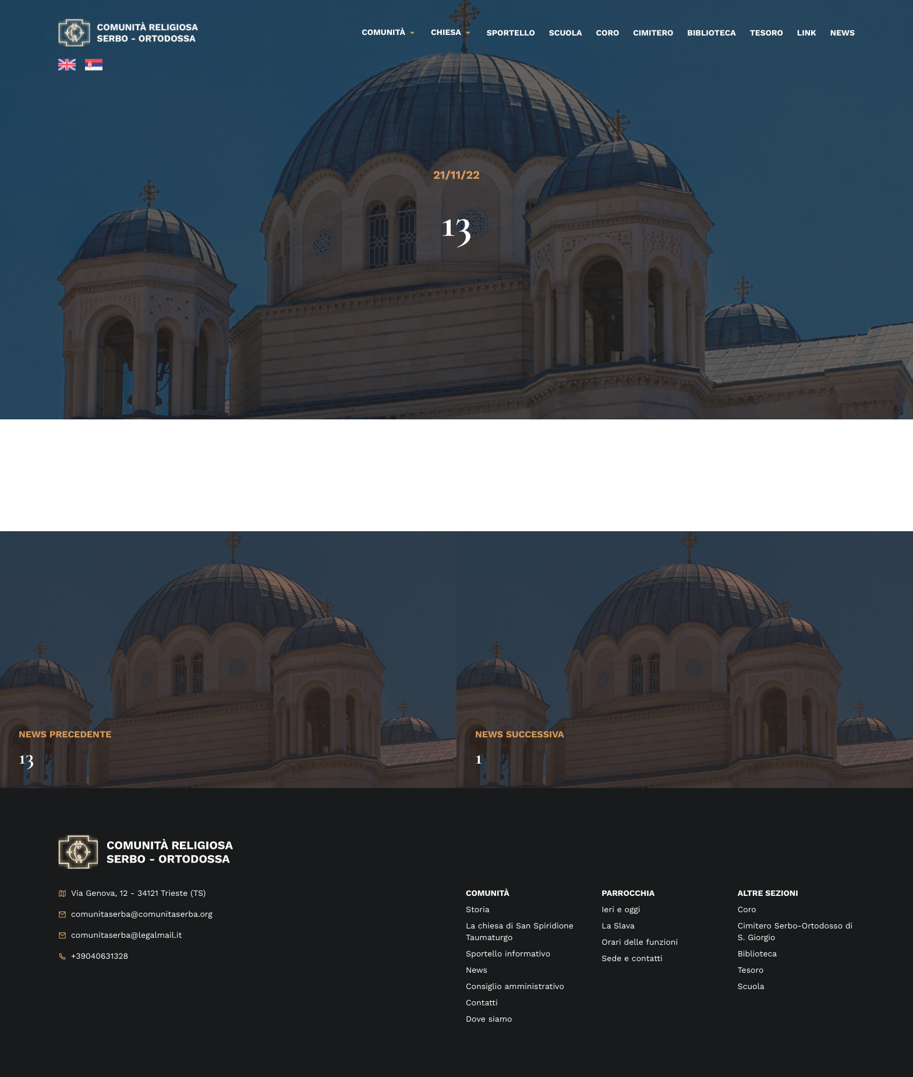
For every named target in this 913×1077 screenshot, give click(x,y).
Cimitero (653, 33)
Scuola (565, 33)
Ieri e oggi (620, 909)
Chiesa (446, 32)
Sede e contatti (631, 958)
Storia (478, 909)
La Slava (618, 926)
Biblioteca (711, 33)
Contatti (482, 1003)
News (842, 33)
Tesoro (766, 33)
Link (806, 33)
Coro (608, 33)
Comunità (383, 32)
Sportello (511, 33)
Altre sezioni (768, 893)
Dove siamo (489, 1019)
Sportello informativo (508, 954)
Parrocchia (627, 893)
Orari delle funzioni (639, 942)
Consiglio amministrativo (515, 986)
